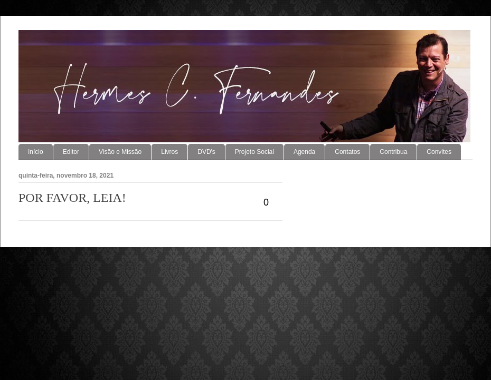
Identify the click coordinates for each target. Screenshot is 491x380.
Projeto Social (254, 151)
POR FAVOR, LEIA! (72, 197)
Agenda (304, 151)
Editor (71, 151)
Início (35, 151)
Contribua (393, 151)
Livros (169, 151)
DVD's (206, 151)
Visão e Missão (120, 151)
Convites (439, 151)
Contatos (347, 151)
